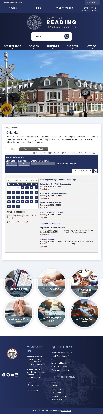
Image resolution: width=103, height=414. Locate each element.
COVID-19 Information (61, 366)
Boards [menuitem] (34, 46)
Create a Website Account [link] (12, 2)
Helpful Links (63, 377)
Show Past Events (68, 163)
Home (7, 128)
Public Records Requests (62, 352)
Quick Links (62, 347)
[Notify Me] (53, 152)
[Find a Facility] (39, 152)
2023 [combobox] (33, 180)
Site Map (55, 386)
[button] (67, 36)
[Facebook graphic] (3, 375)
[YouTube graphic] (12, 375)
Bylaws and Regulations (61, 363)
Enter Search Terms (40, 161)
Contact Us (56, 389)
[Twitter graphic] (8, 375)
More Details (44, 189)
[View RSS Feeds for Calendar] (93, 152)
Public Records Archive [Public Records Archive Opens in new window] (61, 356)
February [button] (17, 180)
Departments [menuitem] (12, 46)
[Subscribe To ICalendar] (80, 152)
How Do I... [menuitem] (92, 46)
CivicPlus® (66, 410)
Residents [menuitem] (53, 46)
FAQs (54, 359)
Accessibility (57, 393)
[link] (92, 2)
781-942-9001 (39, 364)
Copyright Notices (59, 396)
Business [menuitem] (72, 46)
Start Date (10, 161)
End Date (22, 161)
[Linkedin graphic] (16, 375)
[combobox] (11, 163)
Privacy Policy (57, 400)
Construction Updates (61, 370)
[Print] (65, 152)
